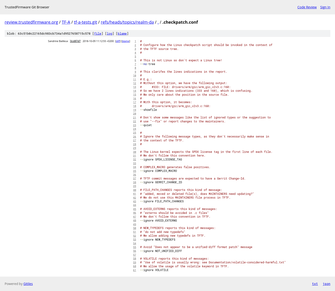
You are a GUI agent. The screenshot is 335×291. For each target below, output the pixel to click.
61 (134, 270)
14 (134, 90)
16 (134, 98)
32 (134, 159)
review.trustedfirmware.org (31, 22)
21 (134, 117)
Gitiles (28, 283)
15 (134, 94)
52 (134, 235)
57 (134, 254)
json (326, 283)
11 (134, 79)
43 (134, 201)
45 (134, 209)
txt (315, 283)
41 (134, 193)
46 (134, 212)
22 (134, 121)
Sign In (325, 7)
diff (118, 41)
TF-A (66, 22)
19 (134, 109)
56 (134, 250)
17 (134, 102)
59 (134, 262)
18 (134, 106)
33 (134, 163)
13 (134, 86)
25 (134, 132)
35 (134, 171)
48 (134, 220)
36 (134, 174)
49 (134, 224)
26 (134, 136)
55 (134, 247)
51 (134, 231)
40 (134, 190)
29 (134, 148)
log (109, 33)
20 (134, 113)
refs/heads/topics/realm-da (127, 22)
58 (134, 258)
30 (134, 152)
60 (134, 266)
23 (134, 125)
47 (134, 216)
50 (134, 228)
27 (134, 140)
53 (134, 239)
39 (134, 186)
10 (134, 75)
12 (134, 83)
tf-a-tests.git (85, 22)
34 (134, 167)
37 (134, 178)
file (97, 33)
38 (134, 182)
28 (134, 144)
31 (134, 155)
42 (134, 197)
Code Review (307, 7)
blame (122, 33)
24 (134, 129)
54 (134, 243)
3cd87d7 (75, 41)
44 (134, 205)
